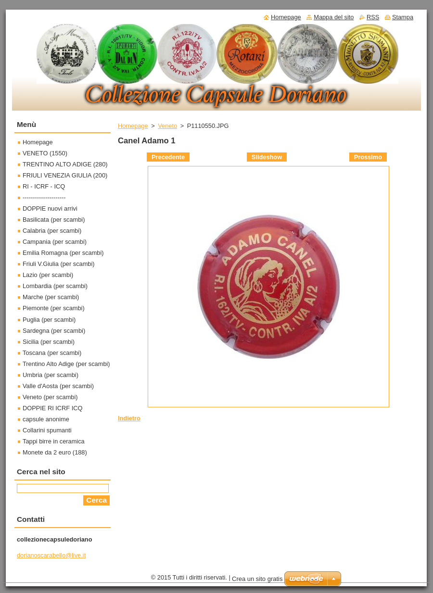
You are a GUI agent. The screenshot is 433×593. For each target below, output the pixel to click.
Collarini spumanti (47, 430)
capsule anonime (46, 419)
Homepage (133, 125)
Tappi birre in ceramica (54, 441)
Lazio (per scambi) (48, 274)
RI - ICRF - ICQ (44, 186)
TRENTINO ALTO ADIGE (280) (65, 164)
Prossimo (368, 157)
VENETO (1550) (45, 153)
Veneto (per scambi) (50, 397)
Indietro (129, 418)
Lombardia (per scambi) (55, 286)
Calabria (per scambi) (52, 230)
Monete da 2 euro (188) (55, 452)
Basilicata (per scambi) (54, 219)
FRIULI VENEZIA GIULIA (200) (65, 175)
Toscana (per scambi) (52, 352)
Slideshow (267, 157)
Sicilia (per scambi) (49, 341)
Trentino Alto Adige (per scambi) (66, 363)
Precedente (168, 157)
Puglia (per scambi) (49, 319)
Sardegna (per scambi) (54, 330)
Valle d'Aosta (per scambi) (58, 386)
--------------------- (44, 197)
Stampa (402, 17)
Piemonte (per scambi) (54, 308)
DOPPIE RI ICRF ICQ (52, 408)
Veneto (167, 125)
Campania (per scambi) (55, 241)
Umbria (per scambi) (50, 375)
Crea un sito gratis (257, 578)
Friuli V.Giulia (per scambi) (59, 263)
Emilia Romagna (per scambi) (63, 252)
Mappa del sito (334, 17)
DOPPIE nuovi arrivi (50, 208)
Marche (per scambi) (51, 297)
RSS (373, 17)
